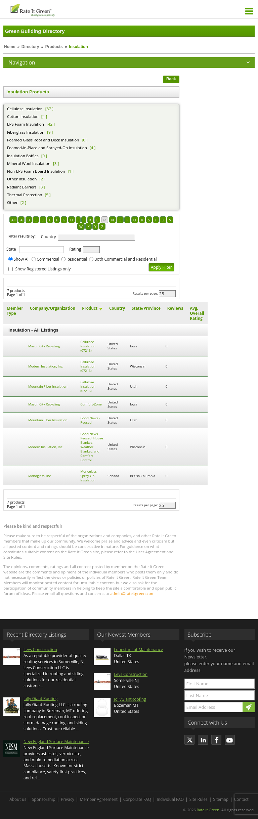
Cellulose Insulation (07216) (87, 346)
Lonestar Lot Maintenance (138, 649)
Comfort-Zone (90, 404)
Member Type (15, 311)
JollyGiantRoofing (130, 699)
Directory (30, 46)
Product (89, 308)
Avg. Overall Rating (197, 313)
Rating (75, 249)
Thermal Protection (24, 194)
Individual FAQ (170, 799)
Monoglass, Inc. (40, 476)
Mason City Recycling (44, 346)
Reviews (175, 308)
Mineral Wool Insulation (28, 163)
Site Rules (198, 799)
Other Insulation (22, 178)
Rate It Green (208, 809)
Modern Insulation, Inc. (45, 366)
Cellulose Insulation (25, 108)
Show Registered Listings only (43, 269)
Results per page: (145, 293)
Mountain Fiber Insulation (48, 386)
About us (17, 799)
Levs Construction (40, 649)
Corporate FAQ (137, 799)
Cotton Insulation (23, 116)
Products (54, 46)
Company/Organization (52, 308)
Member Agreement (99, 799)
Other (12, 202)
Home (9, 46)
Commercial (48, 259)
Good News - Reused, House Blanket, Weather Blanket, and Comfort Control (91, 447)
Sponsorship (43, 799)
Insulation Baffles (23, 155)
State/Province (146, 308)
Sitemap (220, 799)
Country (48, 237)
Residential (77, 259)
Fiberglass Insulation (25, 132)
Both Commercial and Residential (125, 259)
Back (171, 79)
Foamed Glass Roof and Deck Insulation (43, 139)
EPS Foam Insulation (25, 124)
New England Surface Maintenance (56, 741)
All (13, 219)
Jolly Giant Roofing (41, 698)
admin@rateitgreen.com (132, 593)
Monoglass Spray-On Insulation (88, 475)
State (11, 249)
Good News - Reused (90, 420)
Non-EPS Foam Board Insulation (36, 171)
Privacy (67, 799)
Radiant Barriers (22, 186)
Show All (22, 259)
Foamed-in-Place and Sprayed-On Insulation (47, 147)
